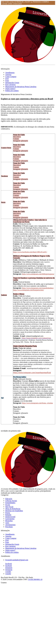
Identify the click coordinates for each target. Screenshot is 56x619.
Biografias (9, 521)
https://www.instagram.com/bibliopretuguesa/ (38, 274)
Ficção (7, 505)
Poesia (7, 513)
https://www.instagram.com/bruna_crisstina (37, 403)
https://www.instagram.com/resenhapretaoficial (32, 373)
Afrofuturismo (10, 525)
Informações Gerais (12, 83)
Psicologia (9, 527)
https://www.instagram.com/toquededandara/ (38, 288)
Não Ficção (9, 507)
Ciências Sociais (11, 501)
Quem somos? (10, 89)
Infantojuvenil (10, 517)
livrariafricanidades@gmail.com (16, 560)
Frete (7, 81)
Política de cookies (12, 91)
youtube (8, 572)
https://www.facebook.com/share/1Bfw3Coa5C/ (30, 252)
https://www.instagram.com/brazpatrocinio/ (28, 290)
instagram (8, 568)
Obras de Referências (12, 509)
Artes (7, 523)
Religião (8, 515)
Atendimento (10, 73)
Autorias (8, 75)
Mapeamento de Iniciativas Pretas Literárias (20, 87)
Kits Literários (10, 85)
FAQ (7, 79)
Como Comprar (10, 77)
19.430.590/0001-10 (35, 579)
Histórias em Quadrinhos (14, 511)
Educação (8, 499)
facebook (8, 564)
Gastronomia (9, 519)
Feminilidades (10, 503)
